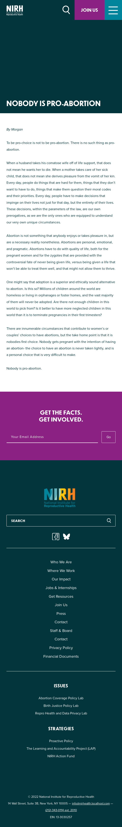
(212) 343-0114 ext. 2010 (61, 810)
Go (108, 436)
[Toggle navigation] (113, 10)
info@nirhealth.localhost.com (91, 803)
